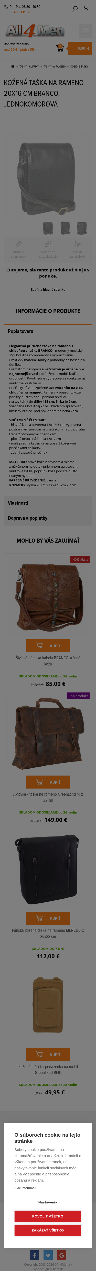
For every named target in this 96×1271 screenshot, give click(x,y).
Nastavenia (47, 1202)
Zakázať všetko (48, 1230)
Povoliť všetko (47, 1216)
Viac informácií (25, 1188)
